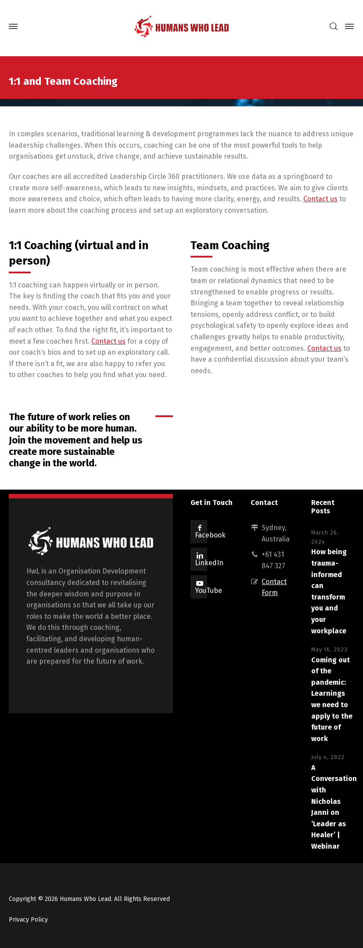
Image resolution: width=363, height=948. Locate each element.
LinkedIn (209, 563)
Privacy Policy (28, 919)
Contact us (320, 199)
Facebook (210, 535)
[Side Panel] (347, 26)
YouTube (208, 590)
